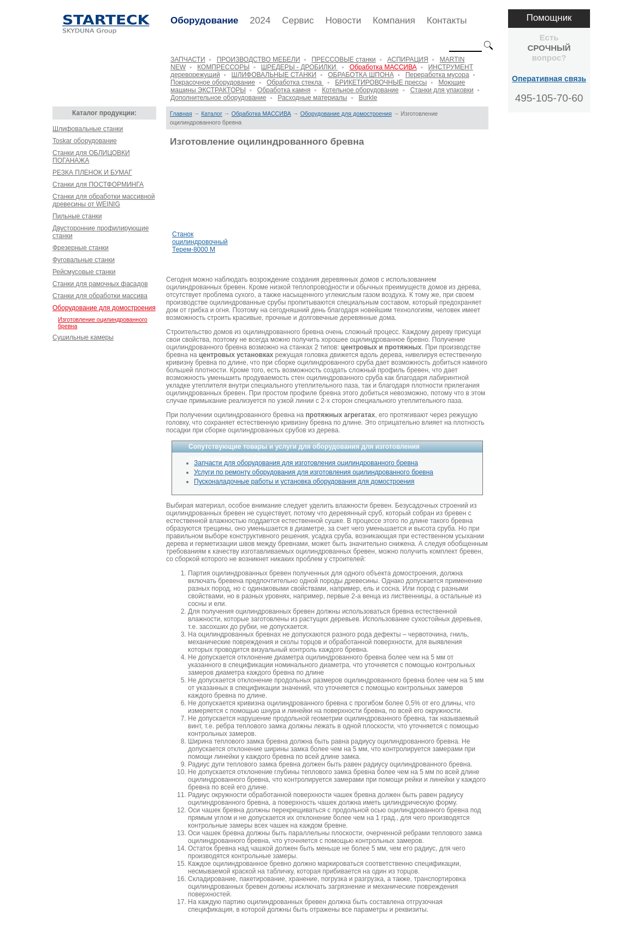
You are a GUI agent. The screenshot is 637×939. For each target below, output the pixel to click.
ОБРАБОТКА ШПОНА (361, 75)
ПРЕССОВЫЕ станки (343, 59)
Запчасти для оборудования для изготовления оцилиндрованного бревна (306, 463)
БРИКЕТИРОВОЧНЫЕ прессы (381, 82)
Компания (394, 20)
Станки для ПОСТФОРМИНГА (98, 184)
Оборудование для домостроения (104, 308)
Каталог (211, 113)
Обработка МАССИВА (383, 67)
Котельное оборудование (360, 90)
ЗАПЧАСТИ (187, 59)
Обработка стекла (295, 82)
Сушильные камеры (83, 337)
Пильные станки (77, 216)
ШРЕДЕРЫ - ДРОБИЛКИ (299, 67)
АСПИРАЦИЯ (407, 59)
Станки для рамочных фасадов (100, 284)
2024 (260, 20)
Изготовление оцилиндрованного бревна (103, 322)
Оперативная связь (549, 78)
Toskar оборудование (84, 141)
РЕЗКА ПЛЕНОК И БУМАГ (92, 172)
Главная (181, 113)
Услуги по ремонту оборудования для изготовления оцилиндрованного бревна (313, 472)
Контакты (447, 20)
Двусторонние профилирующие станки (100, 232)
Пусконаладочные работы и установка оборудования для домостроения (304, 481)
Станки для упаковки (442, 90)
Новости (343, 20)
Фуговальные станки (83, 260)
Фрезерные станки (80, 248)
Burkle (367, 98)
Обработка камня (283, 90)
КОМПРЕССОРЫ (223, 67)
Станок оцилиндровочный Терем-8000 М (200, 241)
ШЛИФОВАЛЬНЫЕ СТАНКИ (274, 75)
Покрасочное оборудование (212, 82)
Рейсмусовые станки (84, 272)
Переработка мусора (437, 75)
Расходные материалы (312, 98)
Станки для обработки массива (100, 296)
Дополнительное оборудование (218, 98)
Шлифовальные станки (87, 129)
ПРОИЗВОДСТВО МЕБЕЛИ (258, 59)
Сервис (298, 20)
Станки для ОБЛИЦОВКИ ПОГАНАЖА (91, 156)
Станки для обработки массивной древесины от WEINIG (103, 200)
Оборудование (204, 20)
